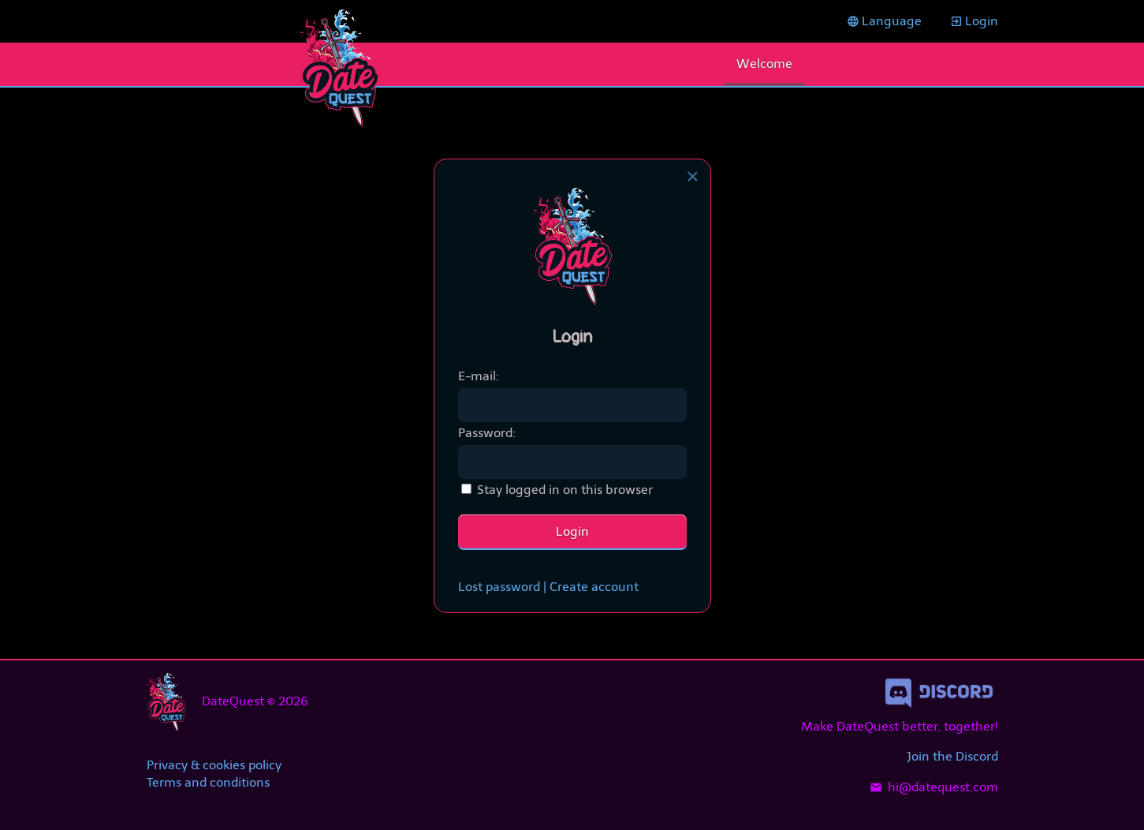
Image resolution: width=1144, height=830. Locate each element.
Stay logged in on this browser (565, 489)
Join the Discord (952, 756)
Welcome (764, 63)
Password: (487, 432)
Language (884, 20)
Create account (594, 586)
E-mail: (478, 375)
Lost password (499, 586)
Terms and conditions (208, 782)
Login (974, 20)
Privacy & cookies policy (214, 764)
